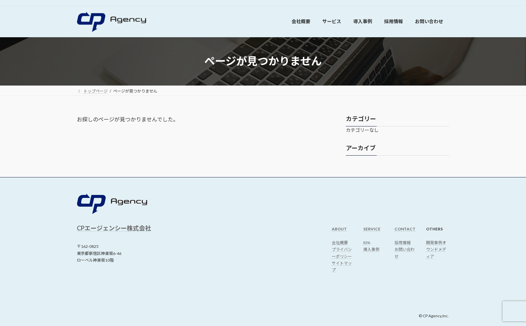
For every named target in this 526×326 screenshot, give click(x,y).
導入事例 (371, 249)
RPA (366, 242)
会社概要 (340, 242)
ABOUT (339, 228)
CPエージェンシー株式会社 (114, 228)
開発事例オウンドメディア (436, 249)
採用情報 (402, 242)
